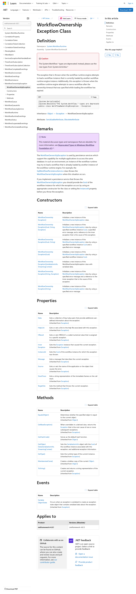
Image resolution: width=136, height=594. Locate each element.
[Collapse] (28, 18)
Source (40, 366)
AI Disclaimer (8, 586)
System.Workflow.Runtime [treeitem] (14, 33)
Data (40, 318)
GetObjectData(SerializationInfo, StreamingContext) (46, 446)
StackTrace (42, 376)
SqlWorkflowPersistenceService (50, 171)
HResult (41, 335)
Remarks (109, 26)
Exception (60, 113)
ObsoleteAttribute (71, 119)
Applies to (110, 42)
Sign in (130, 3)
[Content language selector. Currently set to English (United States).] (14, 581)
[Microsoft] (4, 3)
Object (50, 113)
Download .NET (126, 10)
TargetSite (41, 386)
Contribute (44, 586)
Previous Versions (22, 586)
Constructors (111, 29)
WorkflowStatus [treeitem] (11, 120)
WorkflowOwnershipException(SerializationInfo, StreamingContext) (48, 264)
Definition (110, 23)
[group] (68, 104)
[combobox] (17, 23)
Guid (85, 182)
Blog (33, 586)
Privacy (53, 586)
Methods (109, 35)
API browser (47, 18)
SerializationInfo (73, 444)
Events (108, 39)
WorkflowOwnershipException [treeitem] (18, 87)
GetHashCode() (43, 437)
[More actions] (98, 18)
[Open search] (124, 3)
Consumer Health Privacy (70, 586)
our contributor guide (48, 560)
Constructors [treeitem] (12, 91)
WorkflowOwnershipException (53, 155)
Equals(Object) (43, 415)
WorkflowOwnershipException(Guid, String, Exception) (46, 227)
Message (41, 359)
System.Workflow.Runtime (56, 46)
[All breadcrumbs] (39, 18)
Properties (110, 32)
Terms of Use (89, 586)
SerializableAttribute (54, 119)
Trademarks (101, 586)
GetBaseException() (45, 424)
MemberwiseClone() (45, 461)
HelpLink (41, 328)
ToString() (41, 468)
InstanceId (84, 188)
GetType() (41, 454)
